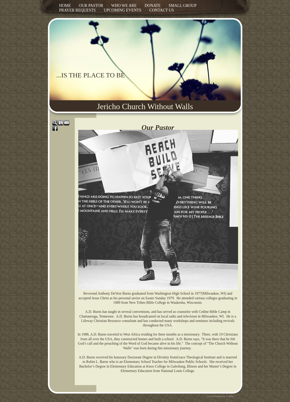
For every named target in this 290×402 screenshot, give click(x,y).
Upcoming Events (122, 10)
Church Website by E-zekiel (220, 396)
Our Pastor (91, 5)
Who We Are (124, 5)
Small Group (183, 5)
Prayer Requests (77, 10)
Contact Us (161, 10)
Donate (153, 5)
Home (65, 5)
